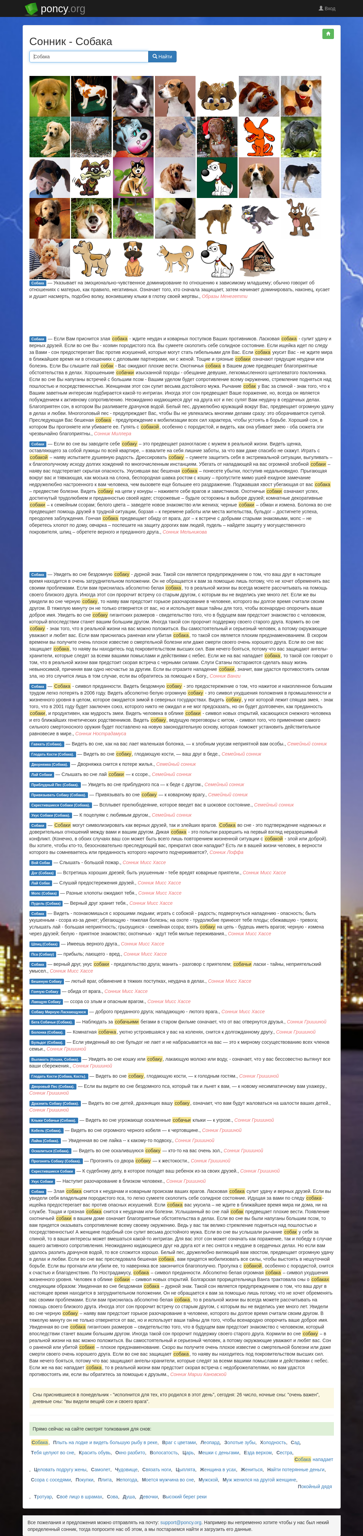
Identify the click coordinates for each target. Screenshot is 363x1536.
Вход (327, 8)
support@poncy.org (180, 1522)
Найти (162, 56)
